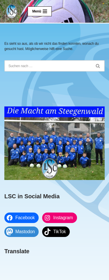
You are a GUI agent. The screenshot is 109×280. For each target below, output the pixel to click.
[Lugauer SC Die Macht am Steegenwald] (11, 11)
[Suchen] (48, 66)
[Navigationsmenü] (40, 11)
